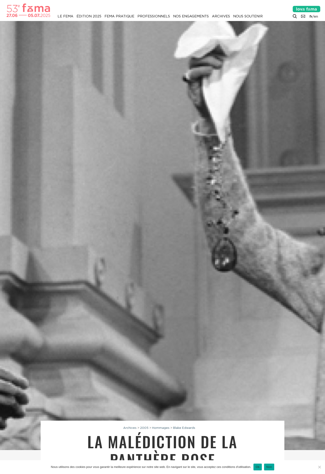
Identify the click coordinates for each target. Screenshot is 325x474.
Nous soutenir (248, 16)
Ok (258, 467)
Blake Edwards (184, 427)
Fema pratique (119, 16)
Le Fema (65, 16)
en (316, 16)
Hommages (160, 427)
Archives (221, 16)
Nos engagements (191, 16)
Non (269, 467)
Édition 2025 (89, 16)
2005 (144, 427)
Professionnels (153, 16)
